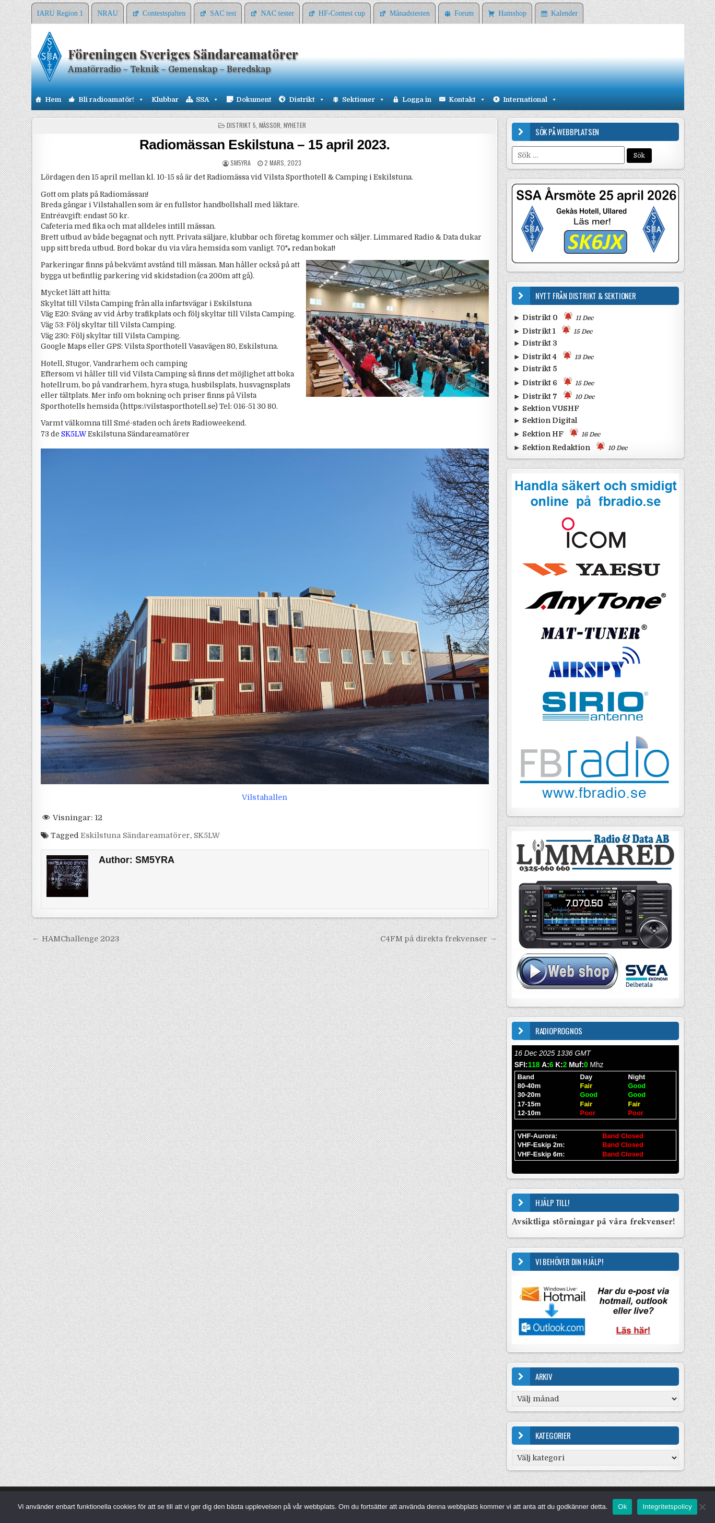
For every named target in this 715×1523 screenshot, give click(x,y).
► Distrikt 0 (553, 317)
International (530, 99)
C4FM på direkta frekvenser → (438, 939)
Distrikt (307, 99)
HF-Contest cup (342, 13)
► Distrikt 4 (553, 356)
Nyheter (295, 125)
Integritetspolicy (667, 1506)
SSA (207, 99)
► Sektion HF (556, 433)
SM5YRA (240, 162)
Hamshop (512, 13)
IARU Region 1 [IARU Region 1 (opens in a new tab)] (60, 13)
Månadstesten (410, 13)
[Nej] (702, 1507)
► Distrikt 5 (535, 368)
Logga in (416, 99)
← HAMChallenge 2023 (76, 939)
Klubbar (165, 99)
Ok (622, 1506)
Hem (53, 99)
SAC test (223, 13)
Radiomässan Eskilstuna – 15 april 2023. (264, 144)
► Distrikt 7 (553, 395)
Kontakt (467, 99)
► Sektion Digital (545, 420)
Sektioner (363, 99)
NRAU (107, 13)
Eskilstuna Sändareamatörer (135, 835)
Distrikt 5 (241, 125)
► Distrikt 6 (553, 382)
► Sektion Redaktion (570, 447)
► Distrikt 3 (535, 343)
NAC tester (277, 13)
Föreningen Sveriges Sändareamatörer (183, 53)
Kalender (564, 13)
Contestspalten (164, 13)
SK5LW (207, 835)
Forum (464, 13)
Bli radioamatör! (111, 99)
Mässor (269, 125)
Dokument (254, 99)
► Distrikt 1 (552, 330)
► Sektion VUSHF (546, 408)
